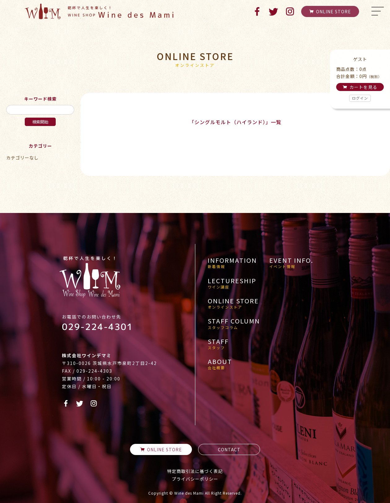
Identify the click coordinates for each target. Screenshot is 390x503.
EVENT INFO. (291, 262)
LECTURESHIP (232, 283)
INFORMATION (232, 262)
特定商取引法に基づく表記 (195, 471)
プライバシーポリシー (195, 479)
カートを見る (360, 87)
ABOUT (220, 364)
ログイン (360, 98)
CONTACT (229, 449)
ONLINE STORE (330, 11)
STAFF (218, 343)
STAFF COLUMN (234, 323)
